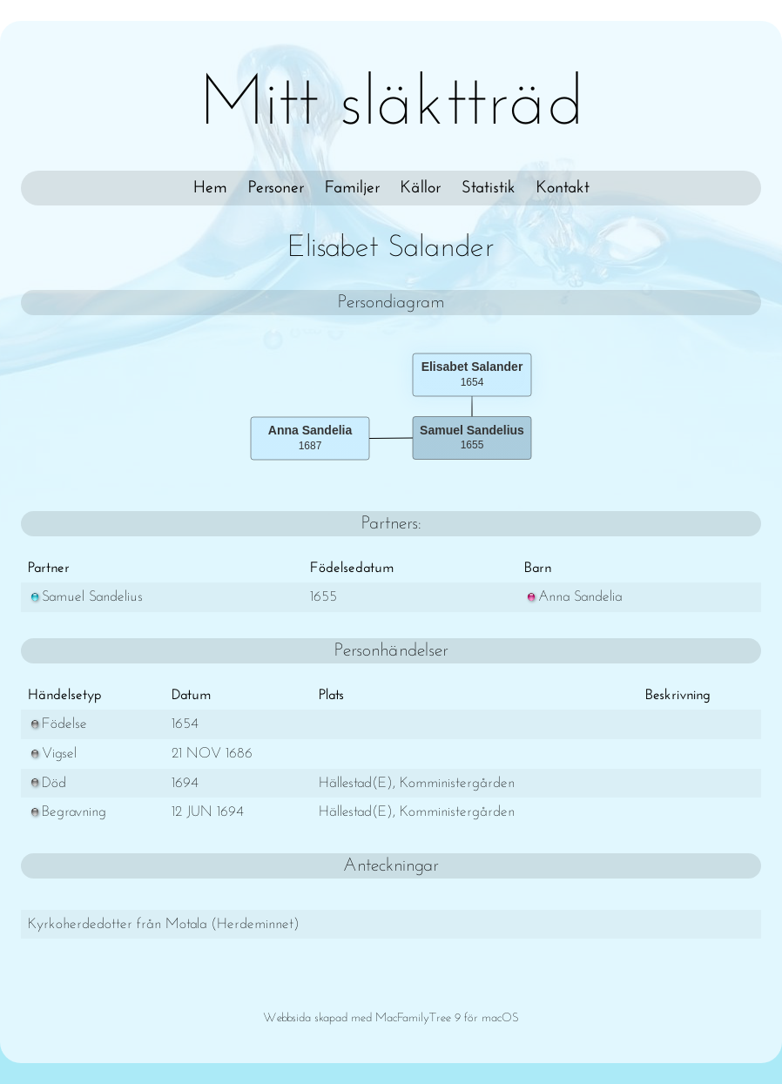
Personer (276, 188)
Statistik (489, 188)
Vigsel (52, 753)
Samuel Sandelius (85, 596)
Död (47, 783)
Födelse (57, 724)
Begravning (67, 812)
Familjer (352, 188)
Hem (210, 188)
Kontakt (563, 188)
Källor (421, 188)
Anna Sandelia (573, 596)
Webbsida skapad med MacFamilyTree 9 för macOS (391, 1018)
